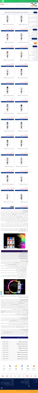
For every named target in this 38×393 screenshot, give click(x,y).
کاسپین (25, 27)
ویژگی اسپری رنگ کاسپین (23, 253)
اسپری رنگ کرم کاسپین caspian (24, 184)
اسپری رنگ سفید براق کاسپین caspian (9, 77)
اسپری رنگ (26, 296)
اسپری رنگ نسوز (34, 32)
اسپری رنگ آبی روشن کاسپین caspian (9, 113)
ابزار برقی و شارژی (34, 48)
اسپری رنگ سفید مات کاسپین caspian (23, 95)
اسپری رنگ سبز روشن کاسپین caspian (23, 148)
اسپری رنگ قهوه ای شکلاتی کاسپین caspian (8, 184)
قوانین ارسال (34, 382)
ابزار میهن (36, 8)
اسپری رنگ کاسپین (31, 8)
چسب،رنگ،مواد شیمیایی (33, 55)
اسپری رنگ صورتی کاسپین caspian (9, 166)
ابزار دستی (35, 49)
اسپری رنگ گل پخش (33, 22)
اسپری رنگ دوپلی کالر (33, 14)
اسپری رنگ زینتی (34, 34)
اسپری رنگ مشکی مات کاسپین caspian (22, 113)
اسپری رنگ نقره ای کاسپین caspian (23, 42)
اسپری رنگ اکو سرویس (33, 18)
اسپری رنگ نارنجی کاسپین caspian (9, 42)
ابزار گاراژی (35, 59)
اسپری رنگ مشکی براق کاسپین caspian (9, 95)
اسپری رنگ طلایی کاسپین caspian (23, 24)
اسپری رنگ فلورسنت (34, 35)
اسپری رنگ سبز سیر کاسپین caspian (9, 148)
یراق (36, 56)
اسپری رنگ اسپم (34, 25)
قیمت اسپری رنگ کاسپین (23, 258)
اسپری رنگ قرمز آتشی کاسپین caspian (23, 77)
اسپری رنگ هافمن (34, 26)
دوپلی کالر (23, 296)
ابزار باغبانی (35, 52)
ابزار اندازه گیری (34, 53)
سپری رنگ (20, 313)
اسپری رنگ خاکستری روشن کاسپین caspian (22, 166)
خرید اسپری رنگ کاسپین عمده (23, 256)
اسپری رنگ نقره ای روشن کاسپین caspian (8, 24)
